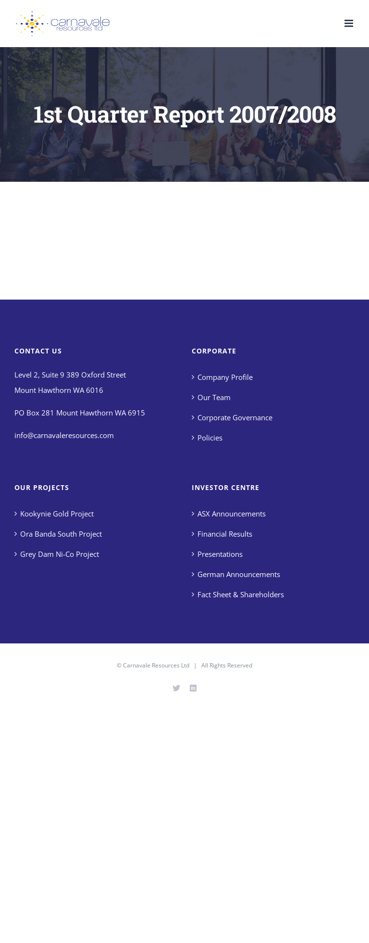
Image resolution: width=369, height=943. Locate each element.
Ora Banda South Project (61, 534)
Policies (209, 437)
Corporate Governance (234, 417)
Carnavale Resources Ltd (156, 665)
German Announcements (238, 574)
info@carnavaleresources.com (64, 435)
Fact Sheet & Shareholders (240, 594)
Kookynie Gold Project (57, 513)
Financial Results (224, 534)
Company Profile (225, 377)
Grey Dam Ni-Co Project (59, 554)
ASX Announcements (231, 513)
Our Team (214, 397)
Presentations (220, 554)
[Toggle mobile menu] (349, 23)
